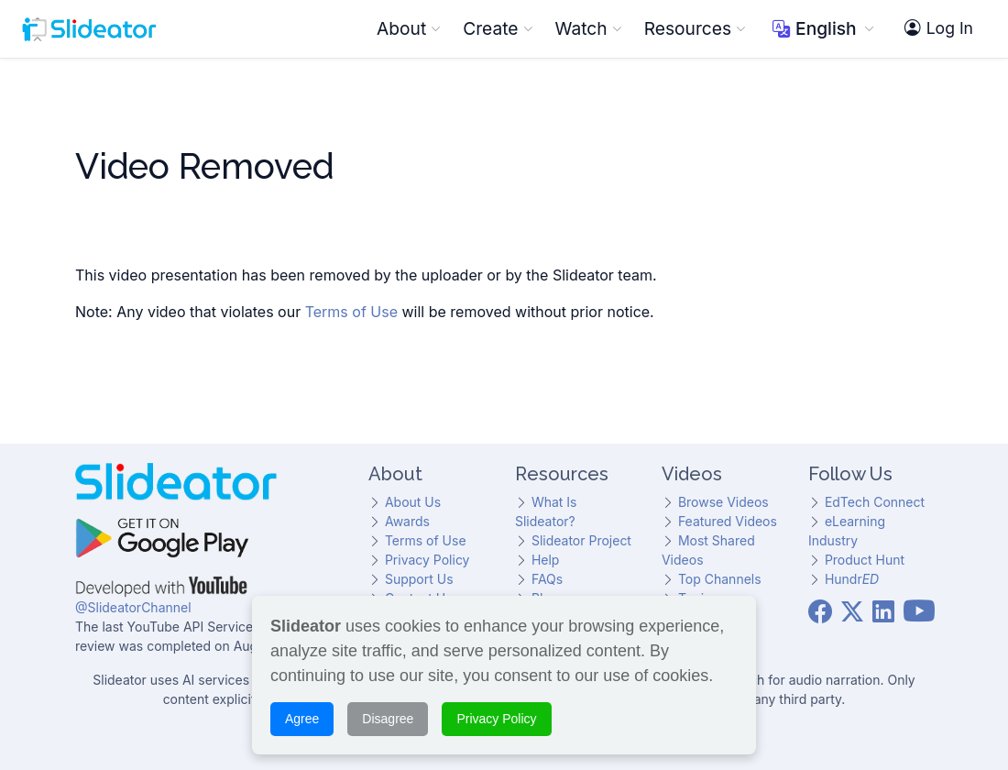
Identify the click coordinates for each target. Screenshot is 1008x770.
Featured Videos (727, 521)
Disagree (387, 716)
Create (497, 28)
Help (545, 559)
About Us (413, 502)
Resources (695, 28)
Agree (302, 716)
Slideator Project (581, 540)
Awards (407, 521)
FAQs (547, 579)
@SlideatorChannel (133, 607)
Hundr (852, 579)
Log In (938, 28)
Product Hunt (864, 559)
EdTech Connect (875, 502)
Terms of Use (351, 311)
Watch (588, 28)
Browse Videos (723, 502)
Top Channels (719, 579)
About (409, 28)
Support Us (419, 579)
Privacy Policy (427, 559)
